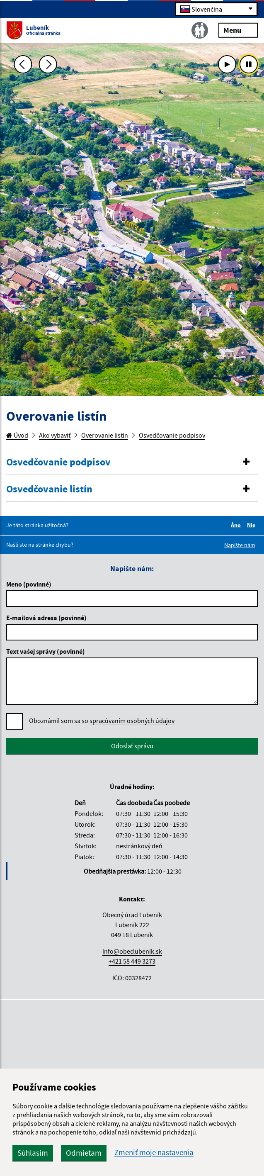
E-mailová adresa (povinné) (46, 618)
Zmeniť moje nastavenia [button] (154, 1153)
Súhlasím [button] (32, 1153)
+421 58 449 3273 (132, 961)
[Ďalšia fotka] (48, 64)
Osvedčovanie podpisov (172, 435)
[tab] (132, 462)
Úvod (17, 435)
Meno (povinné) (28, 584)
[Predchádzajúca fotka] (23, 64)
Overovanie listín (104, 435)
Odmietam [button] (84, 1153)
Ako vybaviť (54, 435)
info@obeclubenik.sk (132, 951)
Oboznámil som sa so (101, 720)
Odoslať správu (132, 746)
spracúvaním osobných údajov (132, 720)
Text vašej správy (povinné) (45, 651)
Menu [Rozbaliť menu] (238, 29)
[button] (132, 462)
